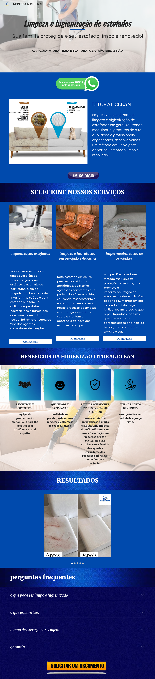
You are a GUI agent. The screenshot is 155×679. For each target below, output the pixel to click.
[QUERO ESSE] (30, 342)
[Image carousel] (77, 529)
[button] (142, 595)
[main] (77, 36)
